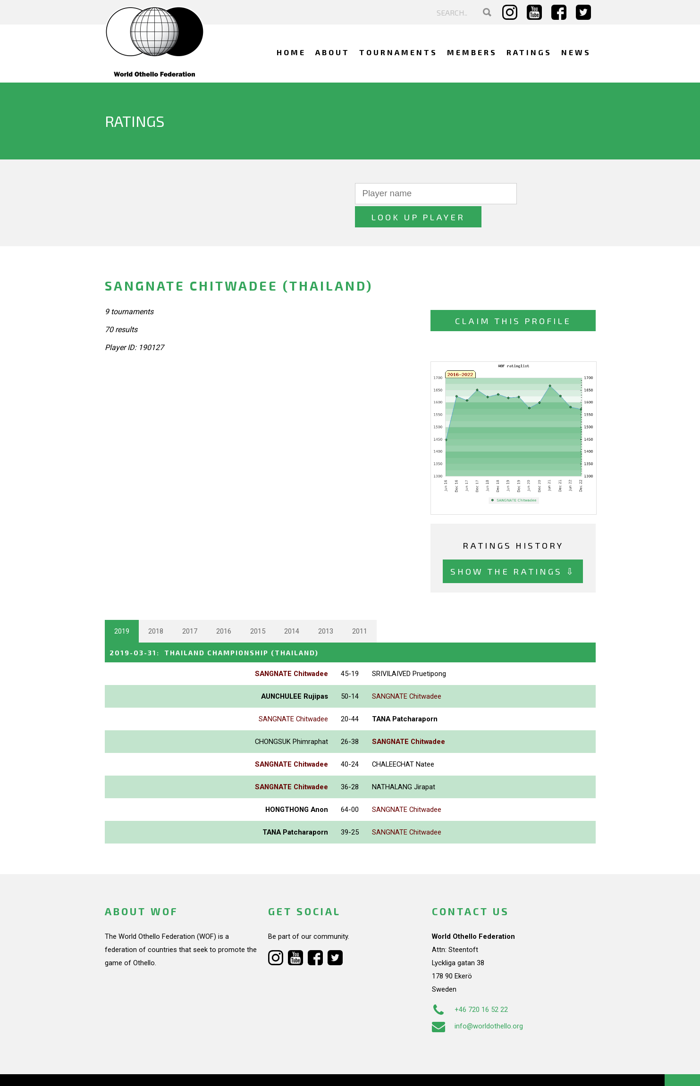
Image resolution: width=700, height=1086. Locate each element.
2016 (223, 608)
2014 (291, 608)
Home (291, 52)
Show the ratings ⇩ (512, 548)
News (576, 52)
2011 (359, 608)
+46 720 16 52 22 (470, 986)
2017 (189, 608)
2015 (257, 608)
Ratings (529, 52)
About (332, 52)
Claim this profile (513, 297)
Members (472, 52)
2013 (325, 608)
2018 (155, 608)
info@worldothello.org (477, 1002)
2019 (121, 608)
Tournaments (398, 52)
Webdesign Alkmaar (145, 1069)
